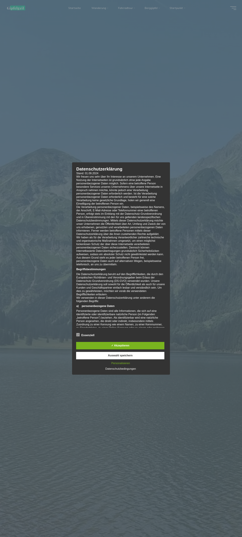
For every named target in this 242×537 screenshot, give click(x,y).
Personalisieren (120, 363)
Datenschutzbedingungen (120, 369)
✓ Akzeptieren (120, 345)
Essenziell (85, 335)
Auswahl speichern (120, 355)
